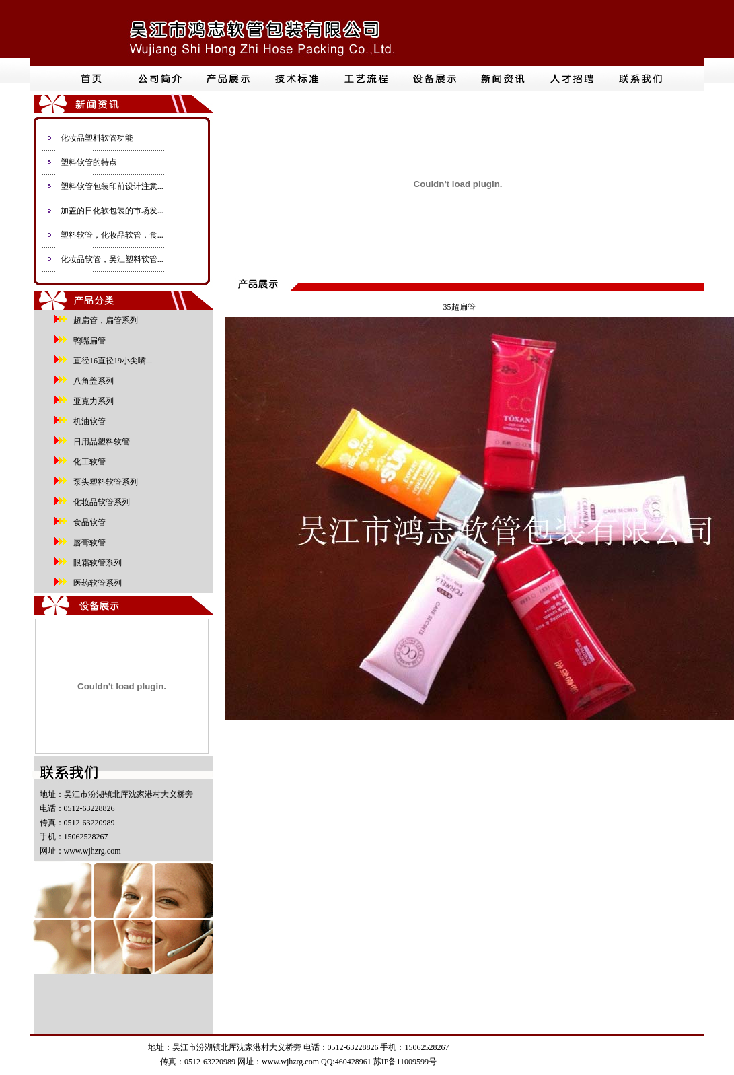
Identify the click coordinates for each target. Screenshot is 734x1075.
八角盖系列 (91, 381)
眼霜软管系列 (95, 562)
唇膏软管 (87, 542)
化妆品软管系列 (99, 502)
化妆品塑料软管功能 (97, 138)
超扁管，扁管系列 (103, 320)
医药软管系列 (95, 583)
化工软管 (87, 461)
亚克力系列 (91, 401)
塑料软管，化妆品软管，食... (112, 235)
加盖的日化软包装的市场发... (112, 210)
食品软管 (87, 522)
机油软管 (87, 421)
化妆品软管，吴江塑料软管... (112, 259)
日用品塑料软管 (99, 441)
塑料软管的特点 (89, 162)
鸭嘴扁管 (87, 340)
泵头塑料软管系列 (103, 482)
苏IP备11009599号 (405, 1061)
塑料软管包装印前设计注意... (112, 186)
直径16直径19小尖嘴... (110, 361)
